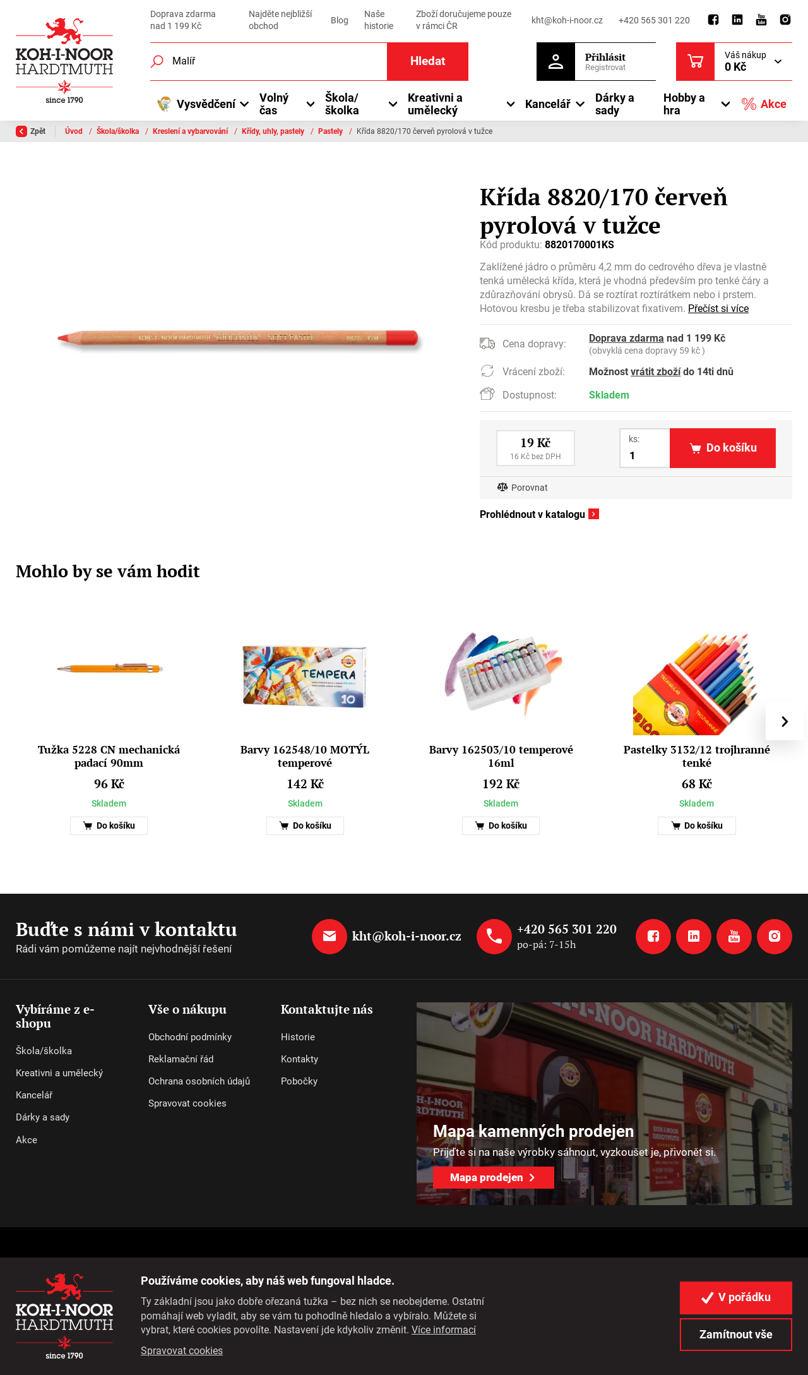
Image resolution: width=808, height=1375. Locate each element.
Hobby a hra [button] (684, 104)
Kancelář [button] (548, 104)
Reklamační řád (180, 1059)
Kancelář (34, 1095)
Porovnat (529, 488)
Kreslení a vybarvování (191, 131)
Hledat (427, 61)
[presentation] (785, 721)
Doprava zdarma (626, 338)
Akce (763, 103)
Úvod (75, 131)
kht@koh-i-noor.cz (567, 20)
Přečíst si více (718, 309)
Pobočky (299, 1081)
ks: (634, 439)
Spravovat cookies (187, 1103)
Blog (339, 20)
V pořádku (736, 1297)
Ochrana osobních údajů (199, 1081)
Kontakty (299, 1059)
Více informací (444, 1330)
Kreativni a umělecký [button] (435, 104)
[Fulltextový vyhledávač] (309, 61)
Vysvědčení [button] (195, 103)
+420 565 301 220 (654, 20)
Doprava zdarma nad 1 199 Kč (183, 20)
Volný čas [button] (273, 104)
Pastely (331, 131)
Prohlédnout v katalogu (532, 514)
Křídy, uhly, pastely (274, 131)
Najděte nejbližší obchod (280, 20)
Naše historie (378, 20)
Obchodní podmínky (190, 1037)
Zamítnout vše (736, 1334)
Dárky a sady (614, 104)
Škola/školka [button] (342, 104)
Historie (298, 1037)
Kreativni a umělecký (59, 1073)
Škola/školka (119, 131)
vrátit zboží (655, 372)
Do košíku (109, 825)
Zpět (30, 131)
